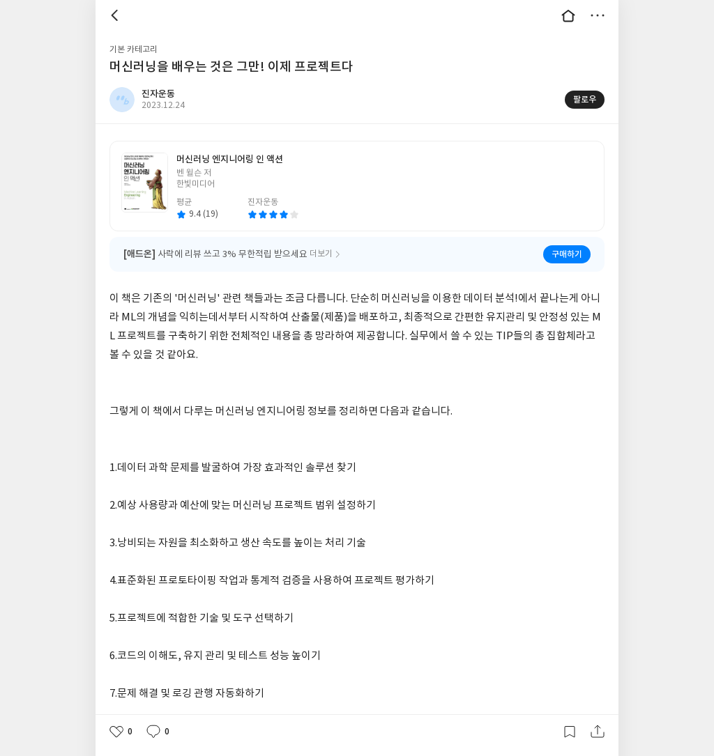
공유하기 (598, 732)
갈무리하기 (570, 732)
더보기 (598, 15)
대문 (568, 15)
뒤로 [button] (116, 15)
